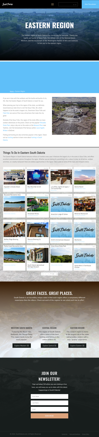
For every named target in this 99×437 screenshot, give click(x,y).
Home (12, 91)
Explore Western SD (21, 345)
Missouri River (38, 125)
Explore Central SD (49, 345)
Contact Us (64, 434)
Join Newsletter (90, 4)
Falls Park (6, 113)
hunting (10, 137)
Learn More (74, 120)
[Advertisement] (49, 75)
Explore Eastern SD (77, 345)
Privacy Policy (85, 434)
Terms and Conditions (74, 434)
